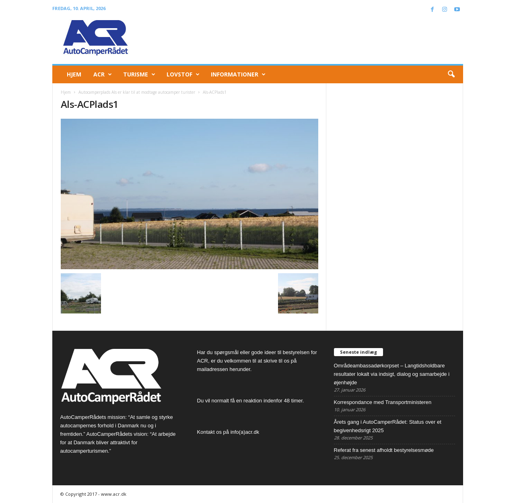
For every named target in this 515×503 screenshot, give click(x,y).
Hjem (74, 74)
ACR (102, 74)
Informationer (238, 74)
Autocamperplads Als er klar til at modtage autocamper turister (136, 92)
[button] (451, 74)
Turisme (139, 74)
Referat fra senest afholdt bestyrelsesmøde (384, 450)
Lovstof (183, 74)
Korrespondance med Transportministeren (383, 402)
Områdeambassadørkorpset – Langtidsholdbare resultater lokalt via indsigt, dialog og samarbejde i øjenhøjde (392, 374)
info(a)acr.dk (245, 432)
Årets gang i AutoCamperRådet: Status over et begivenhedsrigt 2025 (387, 426)
